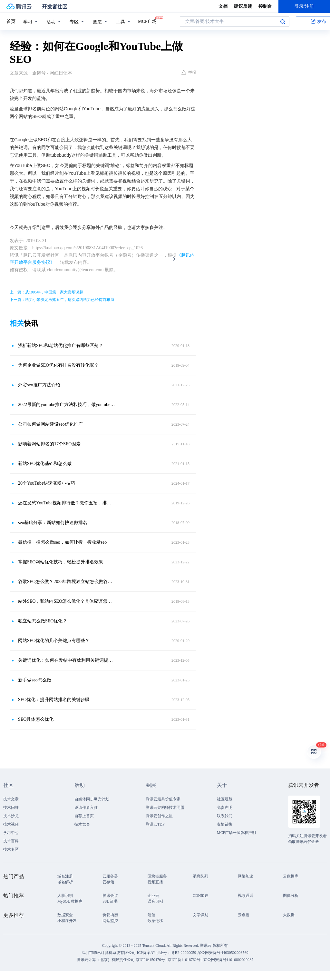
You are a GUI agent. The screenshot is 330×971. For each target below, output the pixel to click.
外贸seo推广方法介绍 (39, 384)
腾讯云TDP (155, 824)
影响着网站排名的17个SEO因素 (49, 443)
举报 (188, 72)
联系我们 (224, 816)
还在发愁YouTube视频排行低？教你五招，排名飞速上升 (66, 502)
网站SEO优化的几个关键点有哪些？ (54, 640)
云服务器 (110, 876)
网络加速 (245, 876)
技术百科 (11, 841)
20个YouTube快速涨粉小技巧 (46, 483)
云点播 (243, 915)
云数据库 (290, 876)
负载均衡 (110, 915)
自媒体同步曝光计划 (91, 799)
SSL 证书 (110, 901)
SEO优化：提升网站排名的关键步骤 (54, 699)
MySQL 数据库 (69, 901)
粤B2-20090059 (184, 952)
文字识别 (200, 915)
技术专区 (11, 849)
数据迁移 (155, 920)
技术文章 (11, 799)
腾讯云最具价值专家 (163, 799)
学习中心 (11, 832)
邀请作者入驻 (86, 807)
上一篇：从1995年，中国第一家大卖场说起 (46, 292)
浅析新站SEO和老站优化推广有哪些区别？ (60, 345)
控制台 (265, 6)
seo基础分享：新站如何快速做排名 (52, 522)
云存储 (108, 882)
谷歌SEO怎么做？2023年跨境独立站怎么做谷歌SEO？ (66, 581)
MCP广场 (147, 21)
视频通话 (245, 895)
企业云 (153, 895)
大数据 (289, 915)
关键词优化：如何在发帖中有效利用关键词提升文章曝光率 (66, 660)
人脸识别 (65, 895)
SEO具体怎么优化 (35, 719)
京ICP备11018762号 (184, 959)
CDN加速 (201, 895)
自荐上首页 (84, 816)
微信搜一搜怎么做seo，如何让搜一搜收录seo (62, 542)
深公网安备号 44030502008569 (222, 952)
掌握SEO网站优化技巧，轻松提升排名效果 (60, 562)
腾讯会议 (110, 895)
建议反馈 (243, 6)
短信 (151, 915)
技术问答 (11, 807)
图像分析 (290, 895)
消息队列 (200, 876)
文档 (223, 6)
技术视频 (11, 824)
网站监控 (110, 920)
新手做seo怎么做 (34, 680)
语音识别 (155, 901)
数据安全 (65, 915)
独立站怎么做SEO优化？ (42, 621)
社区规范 (224, 799)
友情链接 (224, 824)
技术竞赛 (82, 824)
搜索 (282, 21)
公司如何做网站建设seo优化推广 (50, 424)
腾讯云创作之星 (159, 816)
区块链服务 (157, 876)
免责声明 (224, 807)
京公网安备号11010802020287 (228, 959)
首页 (10, 21)
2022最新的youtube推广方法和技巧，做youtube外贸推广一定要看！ (66, 404)
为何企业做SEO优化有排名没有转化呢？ (58, 365)
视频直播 (155, 882)
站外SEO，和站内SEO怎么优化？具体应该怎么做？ (66, 601)
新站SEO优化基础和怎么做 (45, 463)
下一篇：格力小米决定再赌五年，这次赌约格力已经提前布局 (62, 299)
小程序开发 (67, 920)
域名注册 (65, 876)
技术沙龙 (11, 816)
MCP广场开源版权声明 (236, 832)
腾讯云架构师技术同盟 (165, 807)
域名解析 (65, 882)
